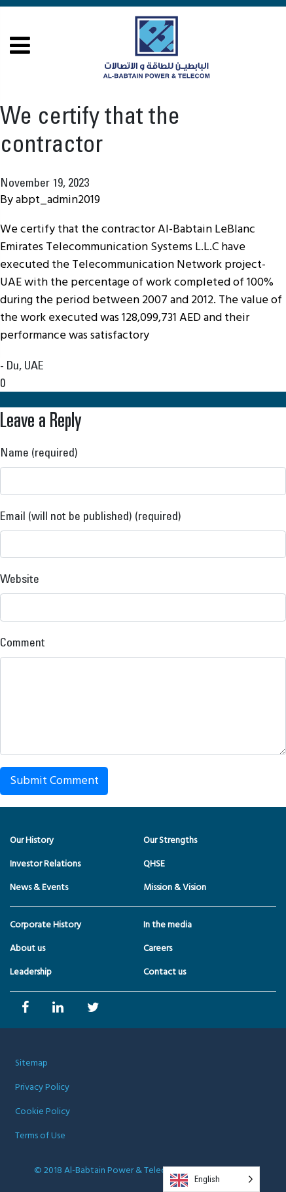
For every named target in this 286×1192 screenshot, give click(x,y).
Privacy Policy (42, 1087)
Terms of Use (40, 1136)
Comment (22, 642)
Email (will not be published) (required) (90, 515)
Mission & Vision (174, 887)
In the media (167, 925)
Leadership (31, 972)
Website (19, 578)
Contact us (164, 972)
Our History (32, 840)
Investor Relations (45, 864)
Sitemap (31, 1063)
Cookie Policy (42, 1112)
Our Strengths (170, 840)
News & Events (39, 887)
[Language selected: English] (211, 1179)
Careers (157, 948)
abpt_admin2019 (58, 200)
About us (27, 948)
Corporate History (45, 925)
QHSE (154, 864)
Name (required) (39, 452)
